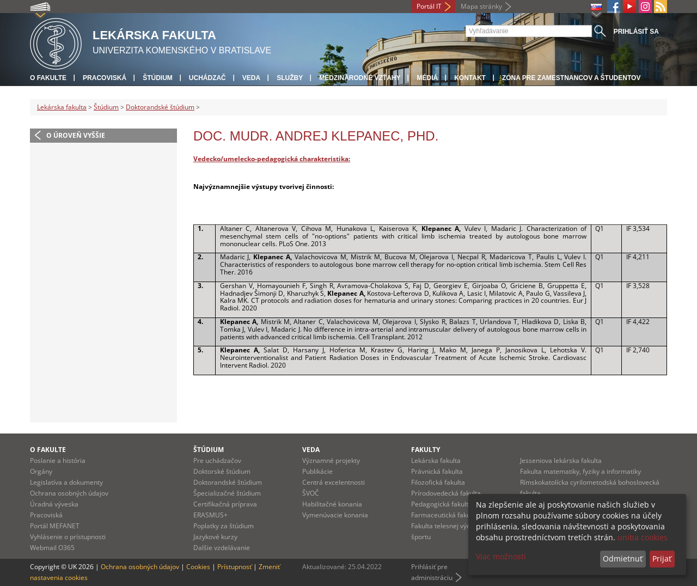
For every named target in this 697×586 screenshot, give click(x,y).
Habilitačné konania (332, 504)
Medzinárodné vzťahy (359, 78)
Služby (290, 78)
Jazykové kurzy (215, 536)
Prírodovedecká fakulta (446, 493)
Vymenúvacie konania (335, 515)
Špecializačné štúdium (227, 493)
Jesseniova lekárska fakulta (561, 460)
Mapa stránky (481, 6)
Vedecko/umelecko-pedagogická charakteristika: (271, 158)
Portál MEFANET (55, 525)
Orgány (41, 471)
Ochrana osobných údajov (69, 493)
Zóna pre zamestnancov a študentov (571, 78)
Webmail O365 (52, 547)
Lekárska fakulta (62, 107)
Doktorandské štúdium (160, 107)
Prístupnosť (234, 566)
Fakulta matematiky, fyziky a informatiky (580, 471)
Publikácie (317, 471)
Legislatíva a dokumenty (66, 482)
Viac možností (501, 556)
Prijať (661, 558)
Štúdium (158, 78)
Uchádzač (207, 78)
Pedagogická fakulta (441, 504)
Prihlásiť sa (636, 31)
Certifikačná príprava (225, 504)
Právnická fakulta (437, 471)
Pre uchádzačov (217, 460)
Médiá (427, 78)
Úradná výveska (54, 504)
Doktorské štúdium (221, 471)
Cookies (198, 566)
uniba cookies (642, 537)
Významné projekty (331, 460)
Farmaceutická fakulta (444, 515)
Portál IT (429, 6)
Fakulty (425, 449)
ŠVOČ (310, 493)
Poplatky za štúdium (223, 525)
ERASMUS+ (210, 515)
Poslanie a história (57, 460)
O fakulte (48, 78)
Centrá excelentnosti (333, 482)
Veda (251, 78)
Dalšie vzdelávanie (221, 547)
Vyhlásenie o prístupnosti (68, 536)
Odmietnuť (623, 558)
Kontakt (470, 78)
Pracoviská (104, 78)
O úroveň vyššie (75, 135)
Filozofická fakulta (438, 482)
